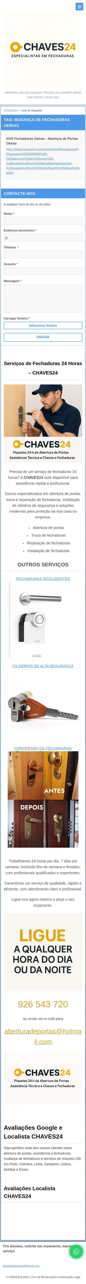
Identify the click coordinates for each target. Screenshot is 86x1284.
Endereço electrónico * (20, 230)
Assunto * (11, 264)
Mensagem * (12, 281)
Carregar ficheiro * (17, 318)
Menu (79, 6)
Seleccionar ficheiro (43, 325)
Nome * (9, 213)
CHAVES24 (10, 110)
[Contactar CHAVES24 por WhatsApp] (76, 1257)
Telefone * (11, 247)
